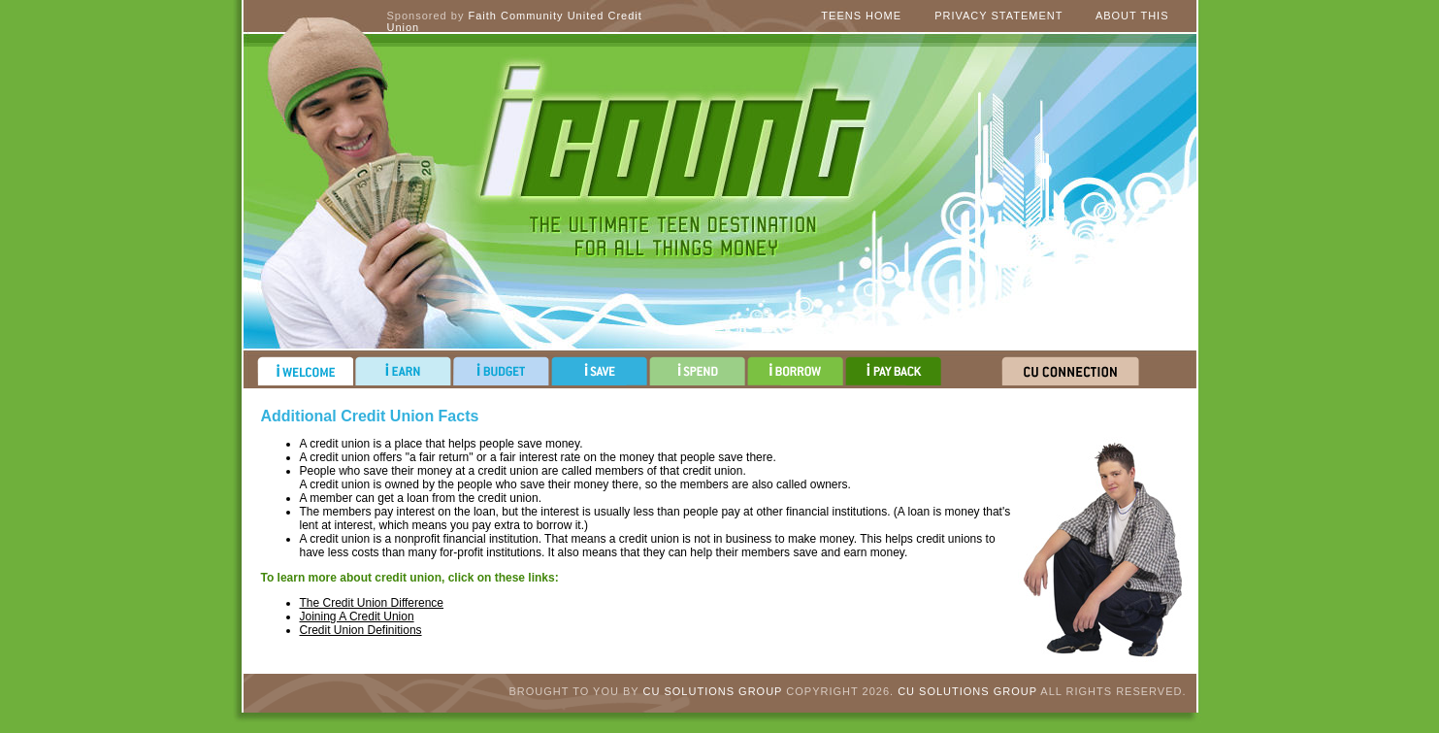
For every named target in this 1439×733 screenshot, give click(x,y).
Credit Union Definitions (361, 630)
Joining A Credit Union (357, 616)
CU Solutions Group (713, 691)
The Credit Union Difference (372, 603)
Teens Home (861, 15)
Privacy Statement (998, 15)
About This (1132, 15)
